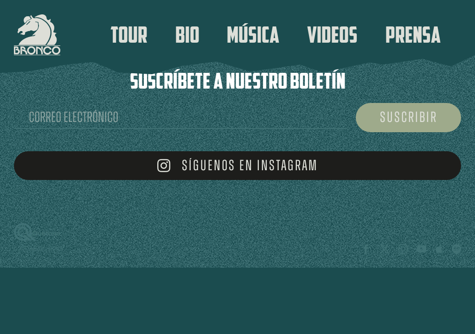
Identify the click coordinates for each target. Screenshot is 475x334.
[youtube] (421, 249)
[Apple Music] (439, 249)
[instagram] (403, 249)
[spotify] (456, 249)
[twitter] (384, 249)
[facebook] (366, 249)
